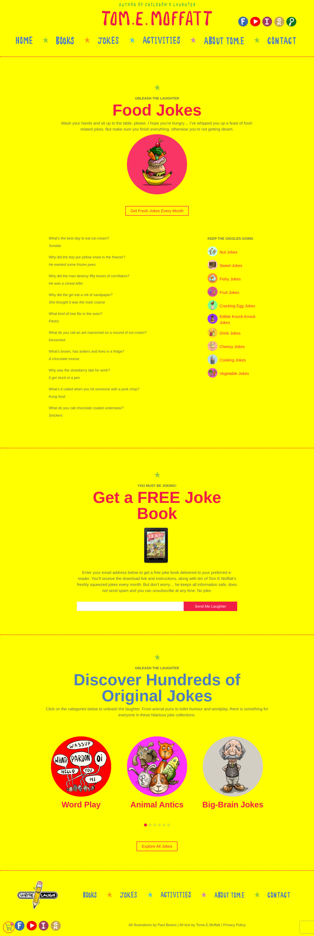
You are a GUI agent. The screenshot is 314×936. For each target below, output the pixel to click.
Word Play (81, 804)
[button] (145, 824)
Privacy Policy (234, 925)
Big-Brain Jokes (232, 804)
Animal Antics (156, 804)
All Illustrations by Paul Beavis (153, 925)
